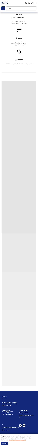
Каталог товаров (23, 410)
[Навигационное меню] (36, 3)
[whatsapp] (20, 426)
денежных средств (28, 415)
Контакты (4, 424)
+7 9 (5, 414)
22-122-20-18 (9, 414)
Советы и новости (24, 418)
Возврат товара (23, 412)
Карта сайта (5, 430)
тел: (3, 414)
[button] (26, 3)
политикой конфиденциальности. (17, 439)
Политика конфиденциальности (10, 427)
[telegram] (24, 426)
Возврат (21, 415)
